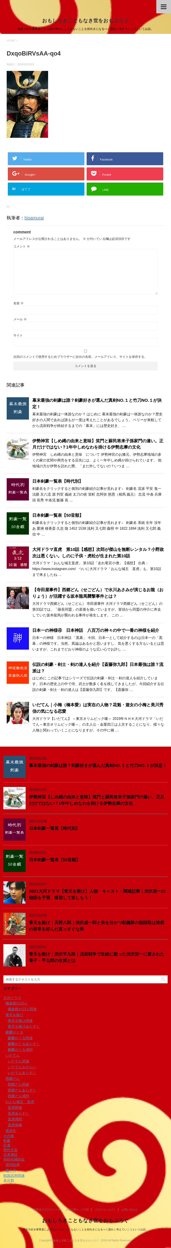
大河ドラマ (12, 998)
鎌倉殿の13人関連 (22, 1009)
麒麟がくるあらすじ (24, 1044)
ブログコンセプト (105, 1209)
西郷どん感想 (18, 1096)
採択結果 (13, 1165)
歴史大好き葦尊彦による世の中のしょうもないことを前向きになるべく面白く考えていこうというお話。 (85, 1229)
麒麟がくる (14, 1032)
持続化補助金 (14, 1159)
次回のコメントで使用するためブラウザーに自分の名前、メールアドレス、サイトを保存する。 (80, 356)
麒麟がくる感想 (20, 1050)
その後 (8, 1136)
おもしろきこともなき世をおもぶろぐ (85, 20)
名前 (18, 303)
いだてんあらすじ (22, 1073)
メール (20, 319)
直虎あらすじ (18, 1113)
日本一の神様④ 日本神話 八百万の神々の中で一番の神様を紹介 (95, 630)
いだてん (13, 1055)
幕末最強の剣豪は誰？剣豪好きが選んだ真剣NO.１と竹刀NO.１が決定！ (98, 765)
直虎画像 (15, 1125)
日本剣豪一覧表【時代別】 (57, 481)
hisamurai (34, 217)
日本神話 (10, 1155)
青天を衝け (14, 1015)
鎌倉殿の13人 (16, 1003)
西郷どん (13, 1079)
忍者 (6, 1145)
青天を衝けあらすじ (24, 1026)
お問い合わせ (130, 1209)
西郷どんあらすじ (22, 1090)
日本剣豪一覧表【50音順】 (57, 515)
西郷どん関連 (18, 1084)
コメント (21, 246)
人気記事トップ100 (77, 1209)
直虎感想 (15, 1119)
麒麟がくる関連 (20, 1038)
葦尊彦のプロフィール (46, 1209)
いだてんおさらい (22, 1067)
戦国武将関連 (14, 1176)
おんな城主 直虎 (20, 1102)
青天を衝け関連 (20, 1021)
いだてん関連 (18, 1061)
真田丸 (11, 1131)
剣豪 (6, 1141)
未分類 (8, 1180)
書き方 (11, 1170)
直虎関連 (15, 1108)
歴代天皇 (10, 1150)
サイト (18, 335)
